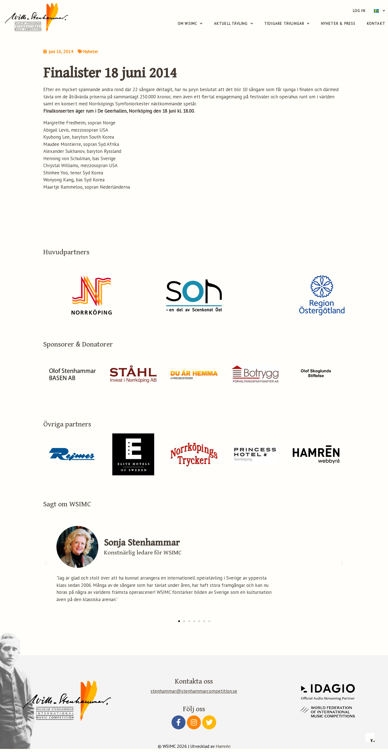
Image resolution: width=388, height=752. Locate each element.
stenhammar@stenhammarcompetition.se (194, 694)
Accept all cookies (345, 717)
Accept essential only (291, 717)
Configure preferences (238, 717)
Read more (254, 676)
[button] (179, 624)
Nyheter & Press (338, 23)
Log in (359, 10)
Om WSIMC (190, 24)
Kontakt (376, 23)
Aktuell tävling (233, 24)
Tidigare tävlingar (287, 24)
